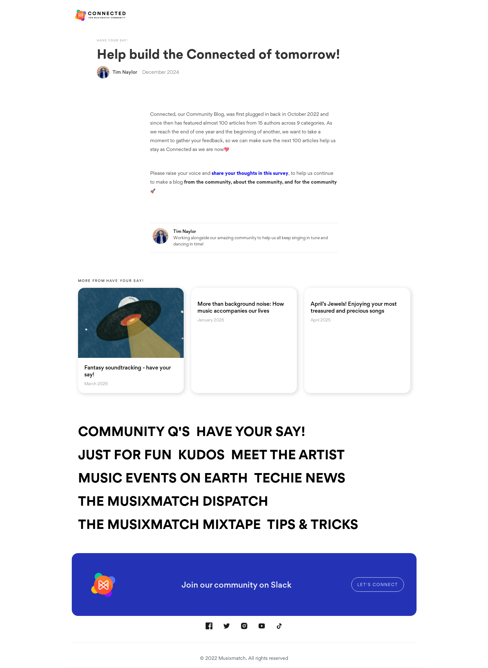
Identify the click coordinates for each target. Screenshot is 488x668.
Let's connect (377, 584)
